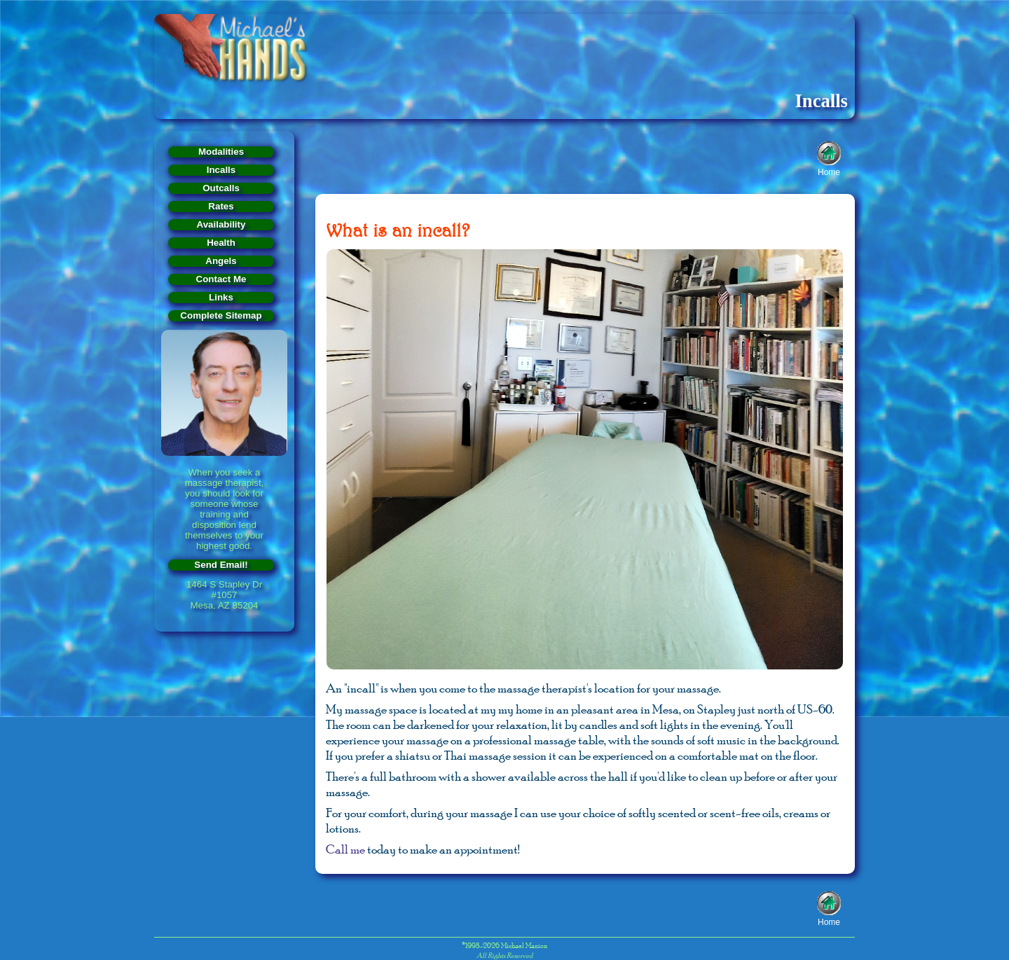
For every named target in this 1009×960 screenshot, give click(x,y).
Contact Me (221, 279)
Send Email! (220, 564)
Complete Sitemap (220, 315)
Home (829, 170)
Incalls (221, 170)
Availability (221, 224)
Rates (220, 206)
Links (221, 297)
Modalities (221, 151)
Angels (220, 261)
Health (221, 242)
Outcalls (221, 188)
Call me (345, 849)
